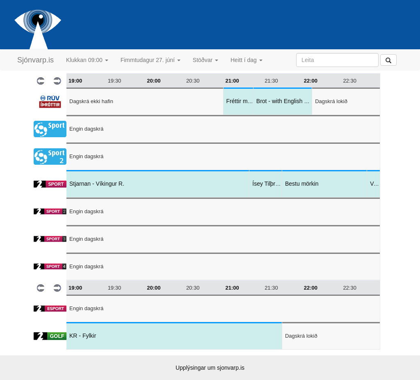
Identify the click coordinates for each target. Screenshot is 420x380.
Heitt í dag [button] (246, 60)
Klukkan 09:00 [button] (87, 60)
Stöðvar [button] (205, 60)
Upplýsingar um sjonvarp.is (210, 367)
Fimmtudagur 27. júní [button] (150, 60)
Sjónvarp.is (35, 60)
